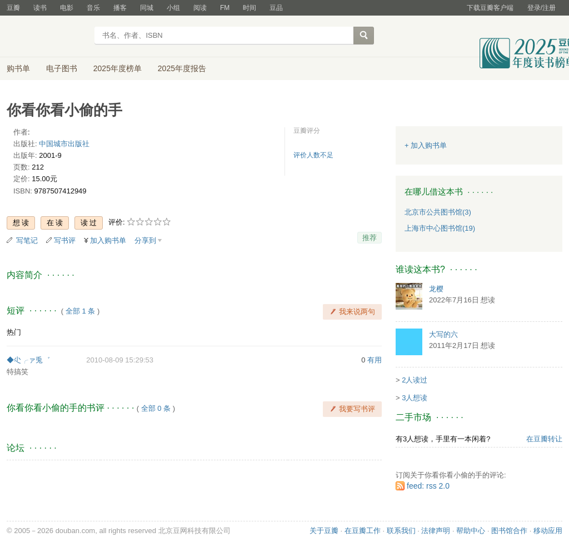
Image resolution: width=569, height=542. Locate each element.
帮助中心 (470, 530)
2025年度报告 (182, 68)
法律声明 (435, 530)
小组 (173, 8)
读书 (40, 8)
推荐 (369, 237)
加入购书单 (108, 240)
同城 (146, 8)
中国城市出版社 (64, 144)
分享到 (145, 240)
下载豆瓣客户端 (490, 8)
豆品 (276, 8)
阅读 (200, 8)
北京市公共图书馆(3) (438, 212)
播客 (120, 8)
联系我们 (401, 530)
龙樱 (436, 289)
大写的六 (443, 334)
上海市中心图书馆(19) (440, 228)
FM (224, 8)
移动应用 (547, 530)
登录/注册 (541, 8)
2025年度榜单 (117, 68)
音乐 (93, 8)
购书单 (18, 68)
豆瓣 (13, 8)
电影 (66, 8)
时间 (249, 8)
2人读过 (414, 380)
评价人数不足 (313, 155)
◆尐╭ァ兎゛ (28, 360)
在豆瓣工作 (363, 530)
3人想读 (414, 398)
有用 (374, 360)
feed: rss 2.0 (428, 485)
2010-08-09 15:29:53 (119, 360)
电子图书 (61, 68)
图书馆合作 (509, 530)
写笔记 (27, 240)
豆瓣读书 (47, 36)
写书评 (65, 240)
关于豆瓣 (324, 530)
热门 (14, 332)
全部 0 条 (156, 408)
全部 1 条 (80, 311)
